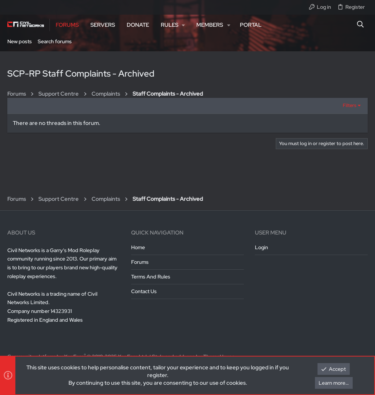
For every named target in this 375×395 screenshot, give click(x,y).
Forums (140, 262)
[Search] (360, 25)
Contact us (144, 291)
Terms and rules (150, 276)
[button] (172, 25)
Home (138, 247)
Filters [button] (349, 105)
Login (261, 247)
